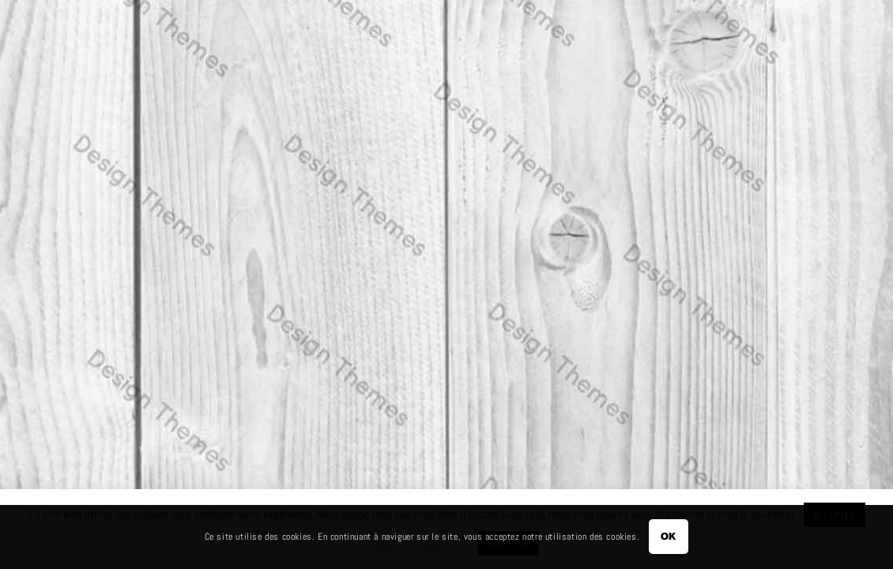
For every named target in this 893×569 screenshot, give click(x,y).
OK (669, 536)
